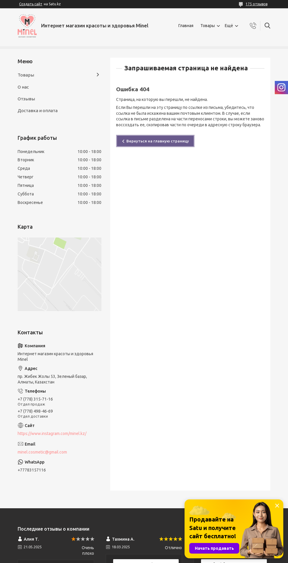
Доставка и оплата (38, 110)
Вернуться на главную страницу (157, 141)
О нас (23, 86)
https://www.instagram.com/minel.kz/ (52, 433)
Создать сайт (30, 4)
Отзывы (26, 98)
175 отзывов (256, 4)
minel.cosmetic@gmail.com (42, 452)
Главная (185, 25)
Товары (207, 25)
